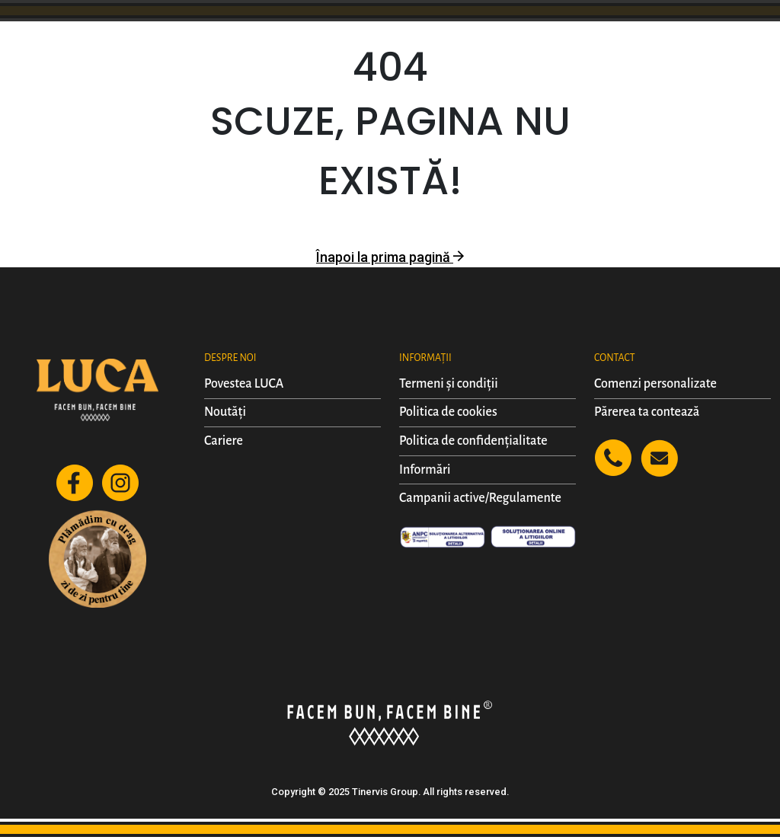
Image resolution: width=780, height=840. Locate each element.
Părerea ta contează (646, 412)
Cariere (223, 441)
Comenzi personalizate (655, 384)
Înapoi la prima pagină (390, 257)
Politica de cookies (448, 412)
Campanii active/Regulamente (480, 498)
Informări (424, 470)
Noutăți (225, 412)
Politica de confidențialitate (473, 441)
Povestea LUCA (243, 384)
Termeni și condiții (448, 384)
